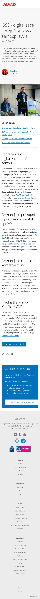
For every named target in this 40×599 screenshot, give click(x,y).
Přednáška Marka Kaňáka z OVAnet (16, 143)
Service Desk (20, 471)
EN (21, 592)
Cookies (20, 563)
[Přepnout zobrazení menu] (36, 4)
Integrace (20, 474)
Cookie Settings (33, 596)
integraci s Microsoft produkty (14, 244)
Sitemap (20, 587)
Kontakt (20, 542)
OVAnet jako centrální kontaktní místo (17, 139)
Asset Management (20, 467)
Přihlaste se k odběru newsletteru (22, 402)
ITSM (20, 464)
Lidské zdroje (20, 529)
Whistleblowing (20, 567)
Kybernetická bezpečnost (20, 518)
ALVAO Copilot (20, 511)
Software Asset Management (20, 525)
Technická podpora (20, 545)
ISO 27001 (20, 522)
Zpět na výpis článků (13, 344)
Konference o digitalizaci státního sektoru (18, 128)
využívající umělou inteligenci (24, 198)
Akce (20, 491)
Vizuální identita (20, 574)
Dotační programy (20, 570)
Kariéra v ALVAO (20, 549)
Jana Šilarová (15, 71)
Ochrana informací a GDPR (20, 559)
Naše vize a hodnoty (20, 552)
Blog (20, 494)
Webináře (20, 487)
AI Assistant (20, 507)
